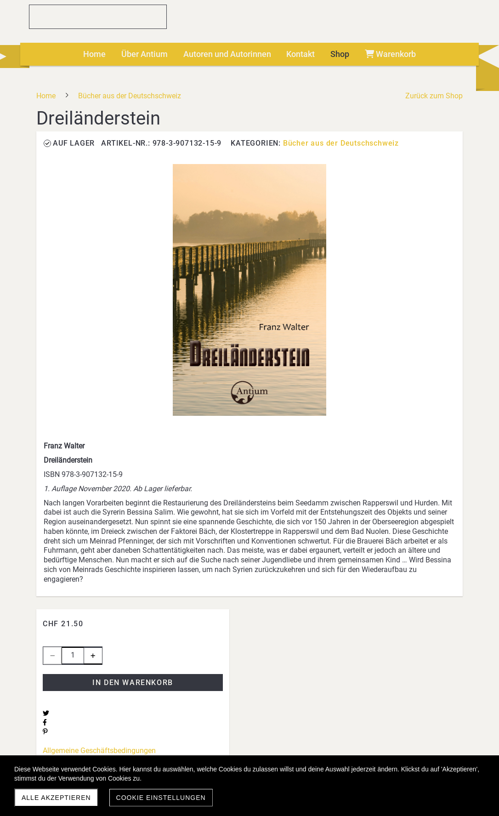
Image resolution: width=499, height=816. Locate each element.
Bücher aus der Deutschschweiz (341, 143)
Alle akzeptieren (56, 797)
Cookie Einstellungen (161, 797)
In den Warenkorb (132, 682)
